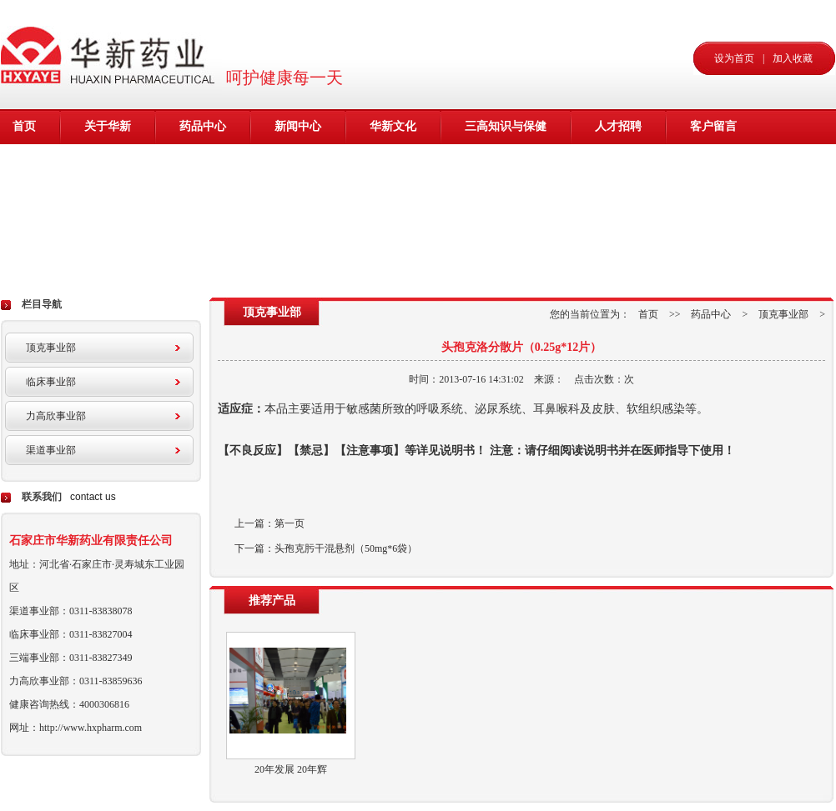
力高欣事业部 (56, 416)
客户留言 (713, 126)
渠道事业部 (51, 450)
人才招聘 (618, 126)
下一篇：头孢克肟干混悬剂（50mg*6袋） (325, 548)
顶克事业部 (51, 347)
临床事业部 (51, 382)
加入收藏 (793, 58)
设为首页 (734, 58)
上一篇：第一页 (269, 523)
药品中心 (202, 126)
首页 (24, 126)
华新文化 (393, 126)
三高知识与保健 (505, 126)
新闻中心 (297, 126)
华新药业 (111, 54)
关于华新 (107, 126)
